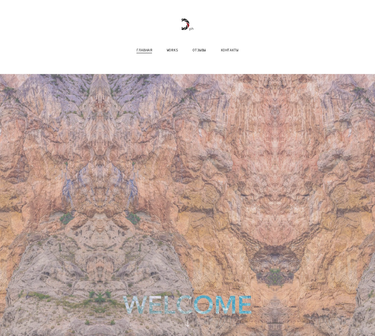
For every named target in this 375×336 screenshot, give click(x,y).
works (172, 49)
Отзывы (199, 49)
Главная (144, 49)
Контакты (230, 49)
